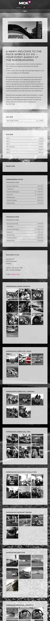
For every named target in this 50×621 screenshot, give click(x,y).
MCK (25, 2)
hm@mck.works (15, 265)
